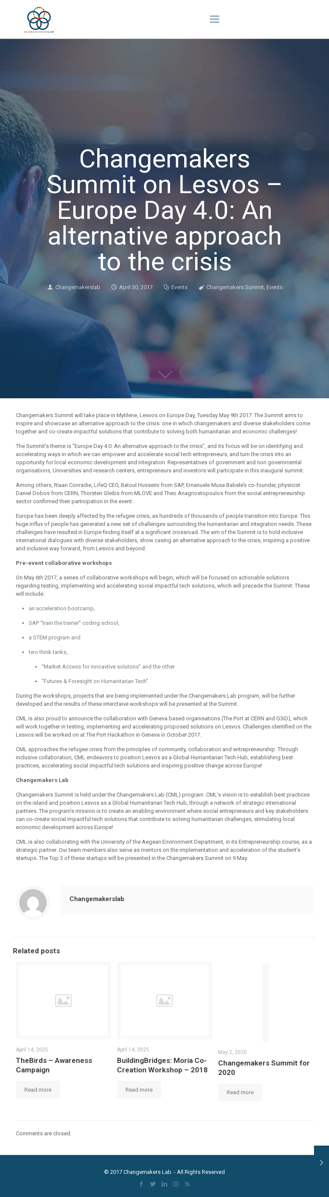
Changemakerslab (77, 287)
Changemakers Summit (235, 287)
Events (179, 287)
